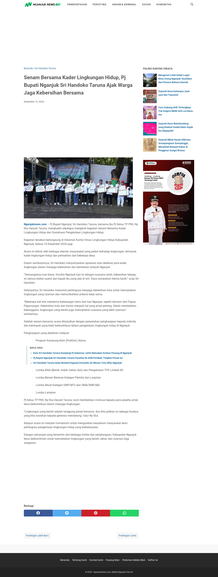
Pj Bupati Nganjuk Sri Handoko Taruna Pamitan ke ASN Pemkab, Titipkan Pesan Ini (78, 358)
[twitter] (67, 513)
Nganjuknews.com (35, 224)
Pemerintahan (77, 4)
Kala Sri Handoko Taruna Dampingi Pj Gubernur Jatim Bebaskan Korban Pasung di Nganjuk (82, 353)
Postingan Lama (127, 535)
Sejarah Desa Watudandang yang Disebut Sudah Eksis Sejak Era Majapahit (175, 127)
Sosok (146, 4)
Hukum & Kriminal (124, 4)
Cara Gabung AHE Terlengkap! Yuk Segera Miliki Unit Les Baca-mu (175, 111)
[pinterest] (95, 513)
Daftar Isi (153, 560)
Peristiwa (99, 4)
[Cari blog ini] (192, 4)
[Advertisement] (109, 38)
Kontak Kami (96, 560)
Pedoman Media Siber (133, 560)
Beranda (64, 560)
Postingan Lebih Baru (37, 535)
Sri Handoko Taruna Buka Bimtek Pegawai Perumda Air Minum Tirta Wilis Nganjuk (77, 362)
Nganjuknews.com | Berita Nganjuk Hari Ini (113, 572)
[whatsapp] (124, 513)
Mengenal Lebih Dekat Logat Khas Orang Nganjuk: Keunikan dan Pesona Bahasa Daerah (175, 79)
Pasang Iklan (113, 560)
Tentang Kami (79, 560)
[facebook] (38, 513)
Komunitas (164, 4)
